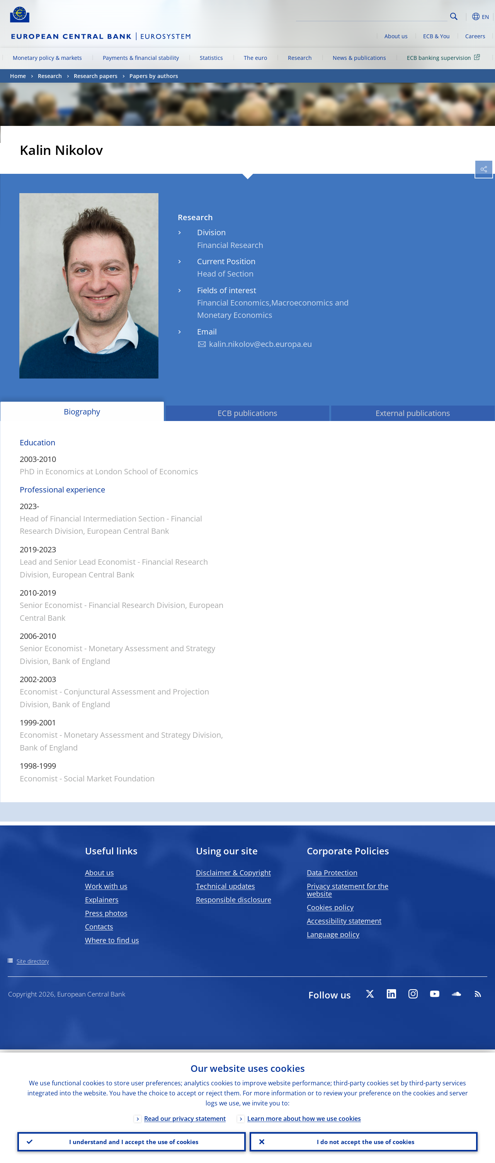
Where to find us (112, 940)
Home (18, 76)
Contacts (99, 926)
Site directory (33, 961)
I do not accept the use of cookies (364, 1140)
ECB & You (436, 36)
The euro (255, 57)
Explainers (102, 899)
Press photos (106, 913)
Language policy (333, 934)
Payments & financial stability (141, 57)
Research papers (95, 76)
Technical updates (225, 886)
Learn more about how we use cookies (304, 1115)
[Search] (408, 15)
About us (396, 36)
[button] (466, 16)
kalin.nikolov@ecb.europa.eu (260, 344)
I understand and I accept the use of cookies (131, 1140)
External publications (413, 413)
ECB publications (247, 413)
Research (300, 57)
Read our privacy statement (185, 1115)
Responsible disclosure (233, 899)
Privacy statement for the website (347, 889)
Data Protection (332, 872)
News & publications (359, 57)
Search (453, 16)
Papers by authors (153, 76)
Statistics (211, 57)
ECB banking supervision (445, 57)
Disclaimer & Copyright (233, 872)
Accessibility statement (344, 920)
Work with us (106, 886)
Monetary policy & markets (47, 57)
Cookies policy (330, 907)
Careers (475, 36)
